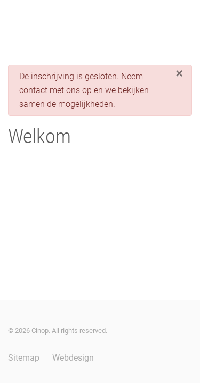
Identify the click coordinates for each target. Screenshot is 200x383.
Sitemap (23, 358)
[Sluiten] (179, 73)
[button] (13, 21)
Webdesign (73, 358)
